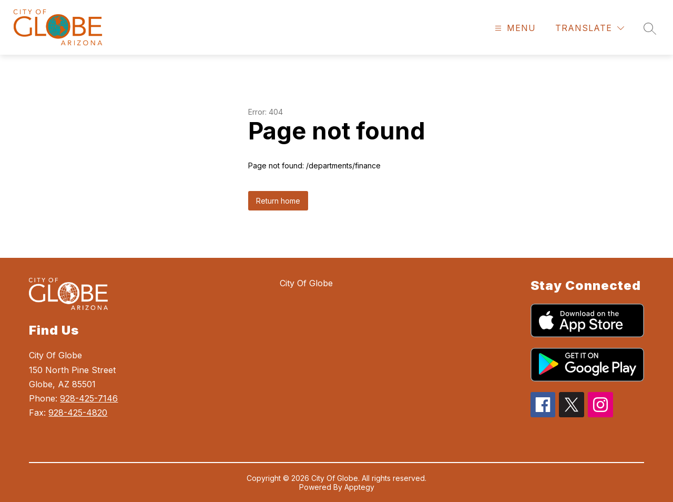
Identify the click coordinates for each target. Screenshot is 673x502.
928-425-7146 (89, 398)
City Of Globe (306, 283)
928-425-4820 (77, 412)
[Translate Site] (590, 28)
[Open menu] (514, 28)
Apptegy (359, 487)
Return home (278, 200)
